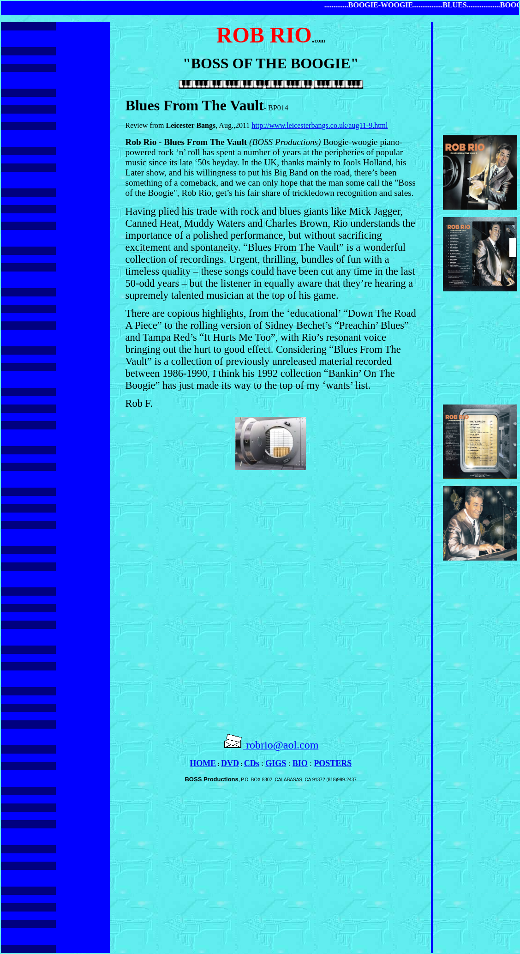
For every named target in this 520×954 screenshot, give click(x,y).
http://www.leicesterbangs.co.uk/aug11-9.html (319, 125)
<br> (271, 597)
